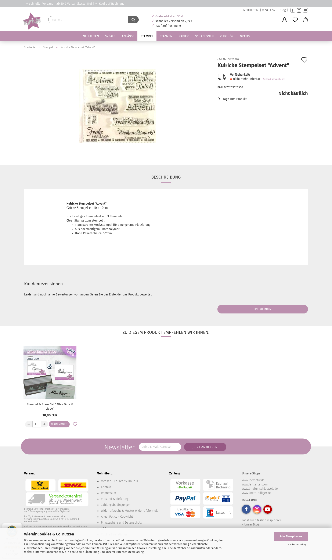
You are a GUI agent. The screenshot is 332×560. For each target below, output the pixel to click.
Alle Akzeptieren (291, 536)
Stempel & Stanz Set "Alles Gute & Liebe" (50, 406)
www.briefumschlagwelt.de (260, 489)
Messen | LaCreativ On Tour (119, 481)
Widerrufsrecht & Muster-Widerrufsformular (130, 511)
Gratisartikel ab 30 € (169, 16)
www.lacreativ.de (253, 480)
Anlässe (128, 36)
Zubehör (227, 36)
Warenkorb (59, 424)
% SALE (110, 36)
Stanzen (166, 36)
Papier (184, 36)
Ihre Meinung (263, 309)
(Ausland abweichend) (273, 79)
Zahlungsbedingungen (115, 505)
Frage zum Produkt (234, 99)
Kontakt (106, 487)
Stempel (147, 36)
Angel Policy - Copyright (117, 516)
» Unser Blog (250, 524)
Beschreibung (166, 177)
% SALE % (268, 10)
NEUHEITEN (250, 10)
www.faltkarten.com (255, 484)
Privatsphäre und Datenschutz (121, 522)
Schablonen (204, 36)
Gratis (245, 36)
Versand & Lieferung (115, 499)
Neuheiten (91, 36)
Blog (283, 10)
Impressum (108, 493)
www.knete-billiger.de (256, 493)
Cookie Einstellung (297, 544)
